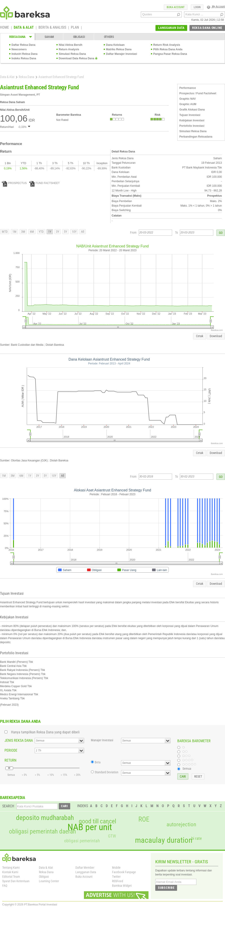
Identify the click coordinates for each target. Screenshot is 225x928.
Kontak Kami (10, 872)
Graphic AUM (187, 104)
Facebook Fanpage (124, 872)
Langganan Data (85, 872)
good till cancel (97, 821)
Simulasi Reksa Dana (72, 53)
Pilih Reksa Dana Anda (167, 49)
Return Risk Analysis (166, 44)
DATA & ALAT (24, 27)
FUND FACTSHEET (44, 183)
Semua (186, 768)
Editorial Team (11, 876)
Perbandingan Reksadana (195, 136)
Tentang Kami (11, 867)
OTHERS (109, 37)
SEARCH (8, 806)
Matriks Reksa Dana (118, 49)
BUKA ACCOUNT (175, 7)
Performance (187, 88)
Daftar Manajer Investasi (121, 53)
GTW (112, 836)
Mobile (116, 867)
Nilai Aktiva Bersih (70, 44)
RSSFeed (117, 881)
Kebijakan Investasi (191, 120)
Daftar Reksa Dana (23, 44)
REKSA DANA (17, 37)
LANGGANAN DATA (171, 28)
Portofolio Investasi (191, 125)
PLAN (75, 27)
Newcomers (19, 49)
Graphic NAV (187, 98)
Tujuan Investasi (189, 115)
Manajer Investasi (102, 740)
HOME (4, 27)
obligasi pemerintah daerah (42, 831)
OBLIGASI (79, 37)
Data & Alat (7, 77)
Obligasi (44, 876)
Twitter (116, 876)
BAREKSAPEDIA (12, 797)
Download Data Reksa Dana (76, 58)
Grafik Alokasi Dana (192, 109)
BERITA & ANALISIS (52, 27)
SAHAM (49, 37)
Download (216, 336)
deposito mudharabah (45, 817)
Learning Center (49, 881)
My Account (216, 6)
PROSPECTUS (14, 183)
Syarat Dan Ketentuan (15, 881)
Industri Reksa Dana (24, 53)
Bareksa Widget (122, 885)
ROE (143, 819)
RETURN (10, 760)
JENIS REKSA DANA (18, 740)
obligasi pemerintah (82, 840)
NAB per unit (90, 827)
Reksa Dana (26, 77)
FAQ (4, 885)
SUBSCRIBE (166, 887)
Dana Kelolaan (115, 44)
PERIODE (10, 750)
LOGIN (197, 7)
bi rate (196, 838)
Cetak (199, 336)
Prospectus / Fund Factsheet (197, 93)
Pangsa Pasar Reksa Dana (170, 53)
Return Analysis (69, 49)
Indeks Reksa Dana (23, 58)
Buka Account (83, 876)
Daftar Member (84, 867)
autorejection (181, 824)
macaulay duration (163, 840)
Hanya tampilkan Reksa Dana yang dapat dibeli (45, 732)
